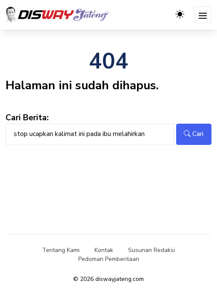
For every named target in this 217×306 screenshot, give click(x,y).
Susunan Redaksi (151, 250)
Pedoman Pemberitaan (108, 259)
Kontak (103, 250)
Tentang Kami (61, 250)
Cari (193, 134)
